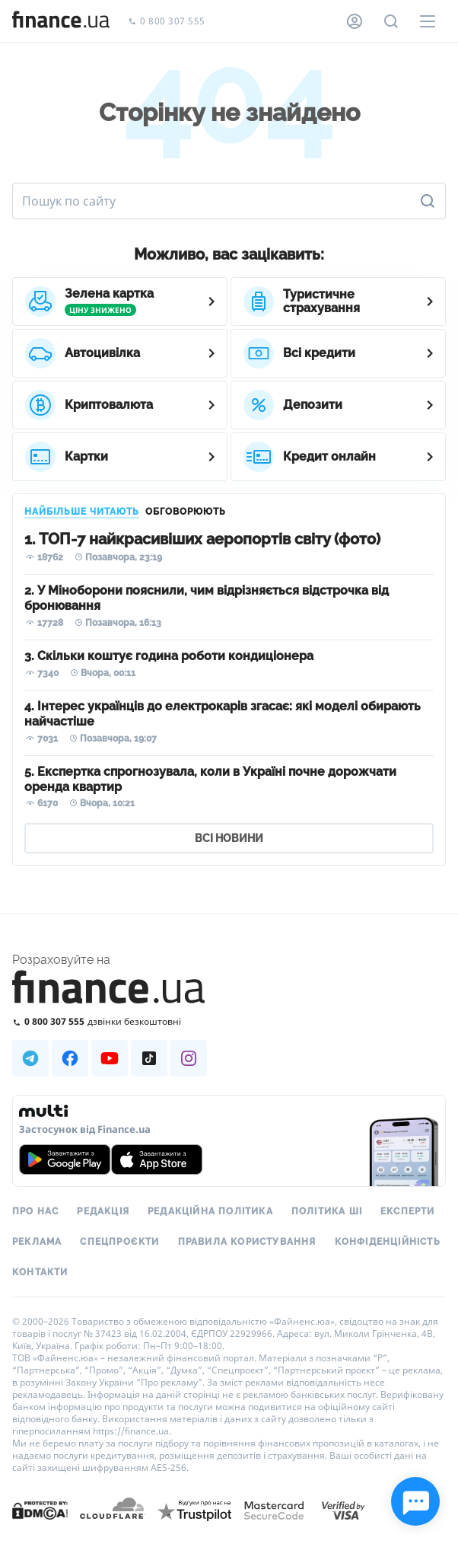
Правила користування (247, 1241)
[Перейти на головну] (61, 21)
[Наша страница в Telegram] (30, 1058)
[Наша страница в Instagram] (188, 1058)
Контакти (40, 1272)
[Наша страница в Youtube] (109, 1058)
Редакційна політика (210, 1211)
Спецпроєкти (119, 1241)
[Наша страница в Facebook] (70, 1058)
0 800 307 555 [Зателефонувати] (166, 22)
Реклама (37, 1241)
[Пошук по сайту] (391, 21)
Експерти (407, 1211)
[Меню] (427, 21)
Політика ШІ (326, 1211)
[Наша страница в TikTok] (149, 1058)
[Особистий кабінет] (354, 21)
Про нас (35, 1211)
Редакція (103, 1211)
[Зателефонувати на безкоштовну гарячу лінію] (229, 1021)
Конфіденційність (388, 1241)
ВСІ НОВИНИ (229, 838)
